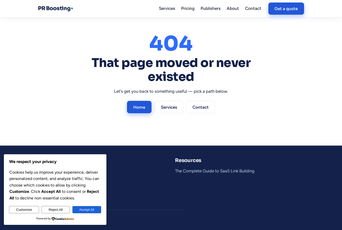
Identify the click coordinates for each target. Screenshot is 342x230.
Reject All (56, 210)
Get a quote (286, 8)
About (233, 8)
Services (167, 8)
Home (139, 107)
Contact (253, 8)
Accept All (86, 210)
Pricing (188, 8)
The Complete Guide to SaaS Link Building (214, 170)
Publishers (211, 8)
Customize (24, 210)
